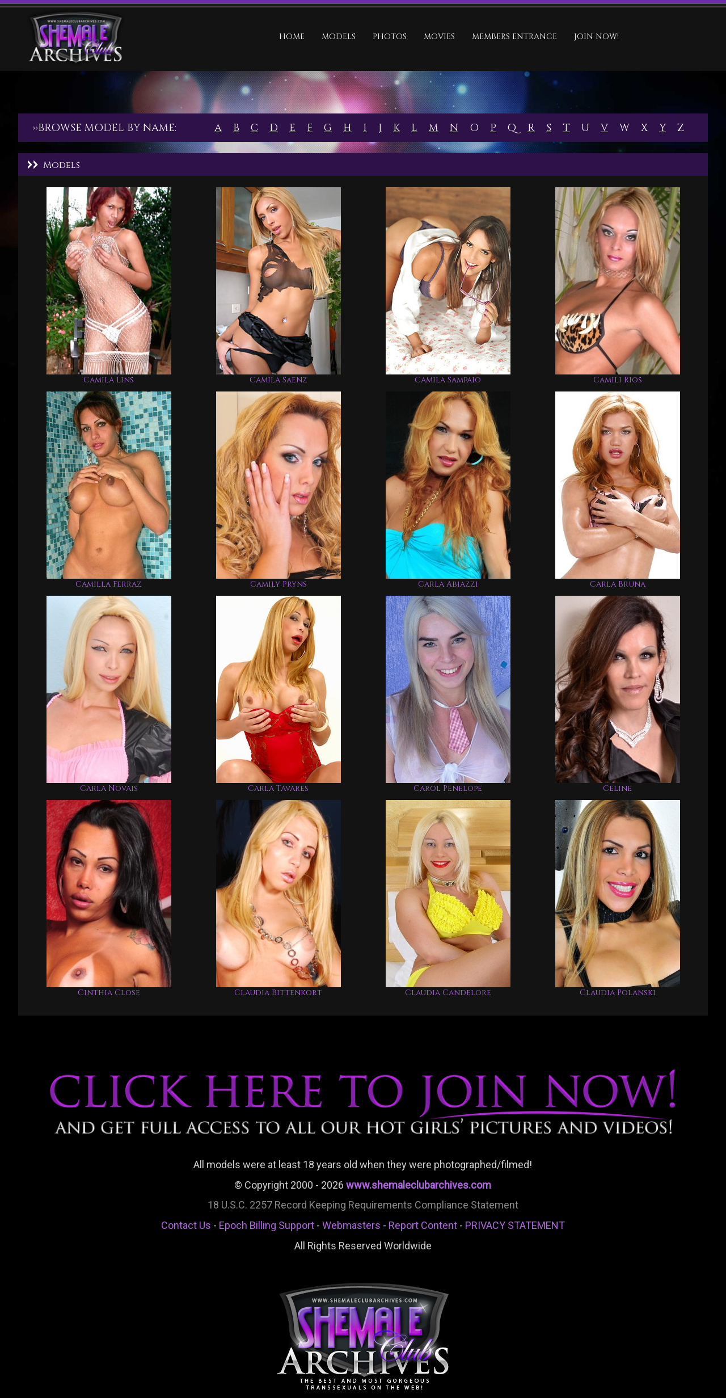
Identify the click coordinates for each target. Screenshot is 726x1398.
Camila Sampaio (448, 379)
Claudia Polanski (618, 992)
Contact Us (186, 1225)
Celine (617, 788)
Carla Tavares (278, 788)
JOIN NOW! (596, 36)
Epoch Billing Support (266, 1225)
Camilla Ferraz (108, 584)
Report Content (423, 1225)
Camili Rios (617, 379)
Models (339, 36)
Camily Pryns (278, 584)
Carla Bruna (617, 584)
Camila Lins (108, 379)
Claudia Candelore (448, 992)
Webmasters (351, 1225)
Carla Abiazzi (448, 584)
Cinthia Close (109, 992)
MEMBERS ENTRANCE (514, 36)
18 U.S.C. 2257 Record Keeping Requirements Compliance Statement (363, 1205)
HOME (292, 36)
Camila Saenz (278, 379)
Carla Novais (109, 788)
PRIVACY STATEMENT (515, 1225)
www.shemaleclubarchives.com (418, 1185)
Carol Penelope (447, 788)
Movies (439, 36)
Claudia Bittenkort (278, 992)
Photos (390, 36)
